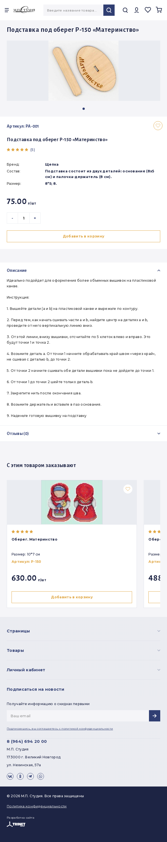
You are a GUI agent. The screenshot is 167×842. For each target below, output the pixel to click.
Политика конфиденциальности (37, 806)
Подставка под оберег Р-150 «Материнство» (57, 139)
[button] (84, 109)
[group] (83, 71)
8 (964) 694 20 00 (27, 741)
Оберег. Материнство (34, 539)
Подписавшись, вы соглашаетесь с (60, 728)
